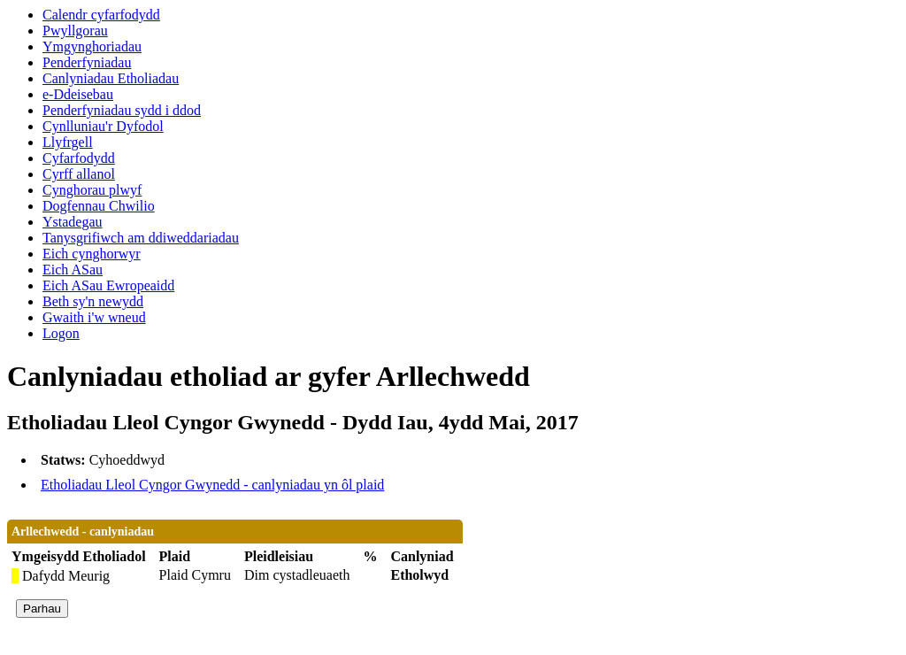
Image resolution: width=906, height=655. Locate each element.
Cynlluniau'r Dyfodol (103, 126)
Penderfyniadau (86, 62)
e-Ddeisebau (77, 94)
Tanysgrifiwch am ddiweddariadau (140, 237)
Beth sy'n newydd (92, 301)
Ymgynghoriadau (92, 46)
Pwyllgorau (75, 30)
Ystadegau (72, 221)
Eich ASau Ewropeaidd (108, 285)
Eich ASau (72, 269)
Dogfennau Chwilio (98, 205)
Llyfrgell (67, 142)
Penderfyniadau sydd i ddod (121, 110)
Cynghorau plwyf (92, 189)
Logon (61, 333)
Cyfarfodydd (78, 158)
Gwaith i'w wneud (94, 317)
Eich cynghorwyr (91, 253)
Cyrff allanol (78, 173)
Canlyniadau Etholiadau (110, 78)
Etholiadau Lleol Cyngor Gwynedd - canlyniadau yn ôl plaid (212, 484)
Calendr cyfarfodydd (101, 14)
